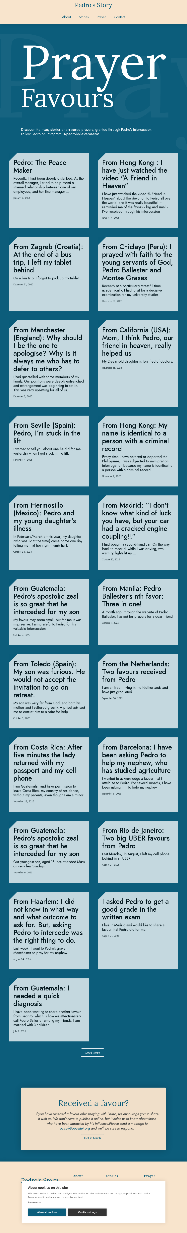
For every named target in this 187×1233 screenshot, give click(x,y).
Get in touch (92, 1142)
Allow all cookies (47, 1212)
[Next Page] (92, 1056)
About (66, 17)
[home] (93, 5)
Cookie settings (87, 1212)
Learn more (34, 1202)
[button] (84, 17)
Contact (119, 17)
